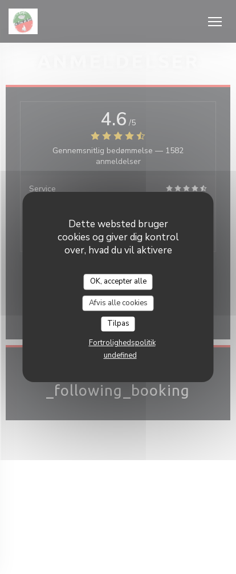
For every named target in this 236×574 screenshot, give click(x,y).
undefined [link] (120, 355)
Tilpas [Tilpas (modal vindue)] (118, 323)
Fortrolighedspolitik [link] (122, 343)
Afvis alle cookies (118, 303)
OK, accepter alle (118, 281)
